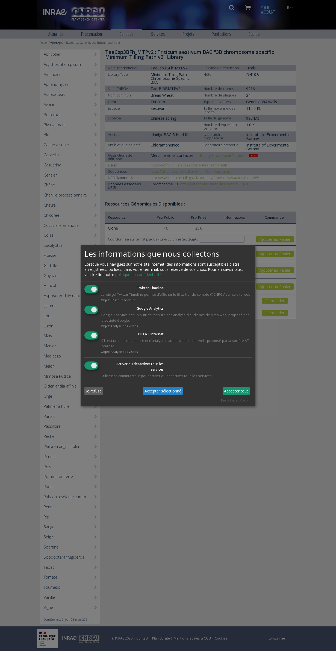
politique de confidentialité (138, 274)
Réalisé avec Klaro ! (235, 400)
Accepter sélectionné (163, 391)
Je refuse (94, 391)
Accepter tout (236, 391)
